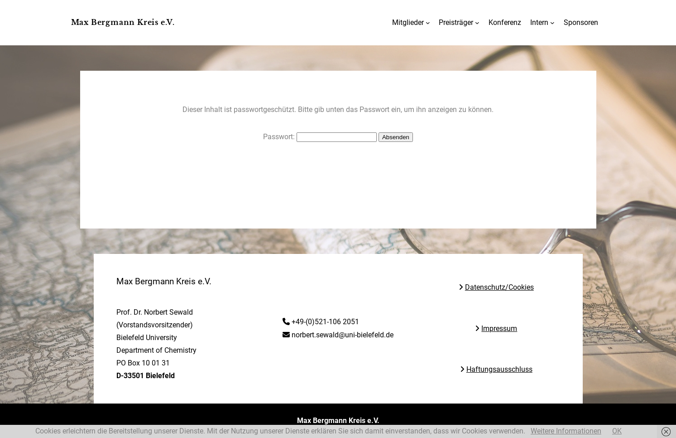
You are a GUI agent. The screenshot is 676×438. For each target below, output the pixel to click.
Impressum (499, 329)
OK (617, 431)
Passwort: (320, 136)
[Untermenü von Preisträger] (477, 22)
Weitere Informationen (566, 431)
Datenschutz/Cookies (499, 287)
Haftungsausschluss (499, 369)
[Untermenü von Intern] (552, 22)
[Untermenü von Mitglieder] (428, 22)
